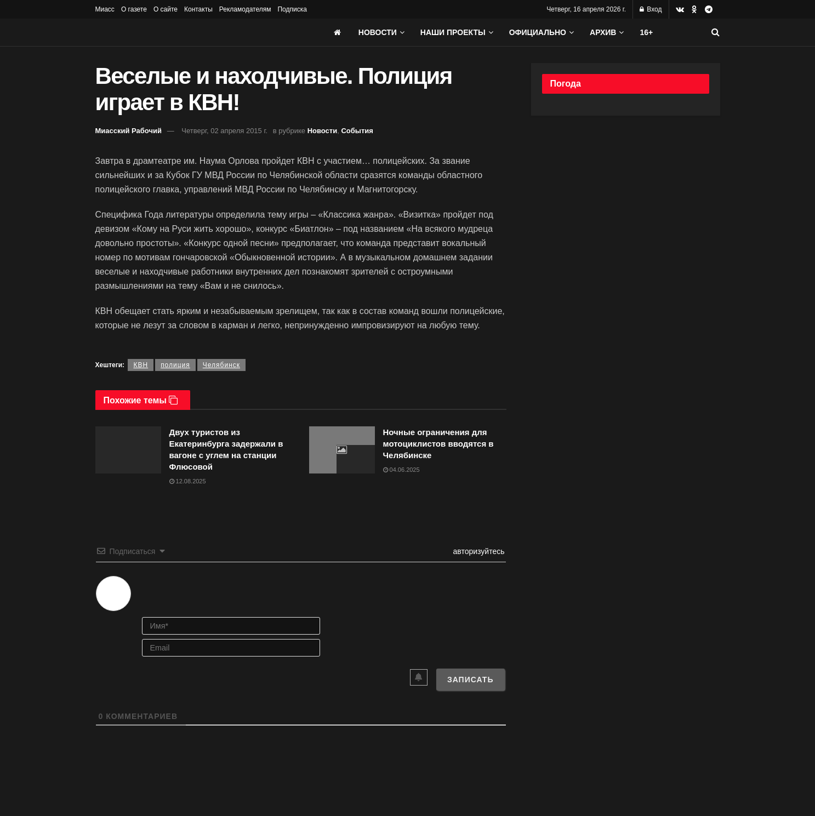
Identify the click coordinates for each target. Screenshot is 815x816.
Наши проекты (453, 32)
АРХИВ (603, 32)
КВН (140, 365)
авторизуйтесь (478, 551)
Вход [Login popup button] (651, 9)
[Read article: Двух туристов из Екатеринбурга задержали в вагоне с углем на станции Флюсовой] (128, 449)
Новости (377, 32)
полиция (175, 365)
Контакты (198, 9)
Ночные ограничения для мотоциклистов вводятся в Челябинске (438, 443)
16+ (646, 32)
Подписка (291, 9)
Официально (537, 32)
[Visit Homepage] (177, 32)
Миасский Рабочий (128, 131)
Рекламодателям (245, 9)
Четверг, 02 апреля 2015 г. (224, 131)
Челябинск (221, 365)
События (357, 131)
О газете (134, 9)
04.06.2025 (401, 469)
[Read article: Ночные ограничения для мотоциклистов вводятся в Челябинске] (342, 449)
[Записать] (470, 680)
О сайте (165, 9)
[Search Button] (715, 32)
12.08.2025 (187, 481)
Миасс (105, 9)
